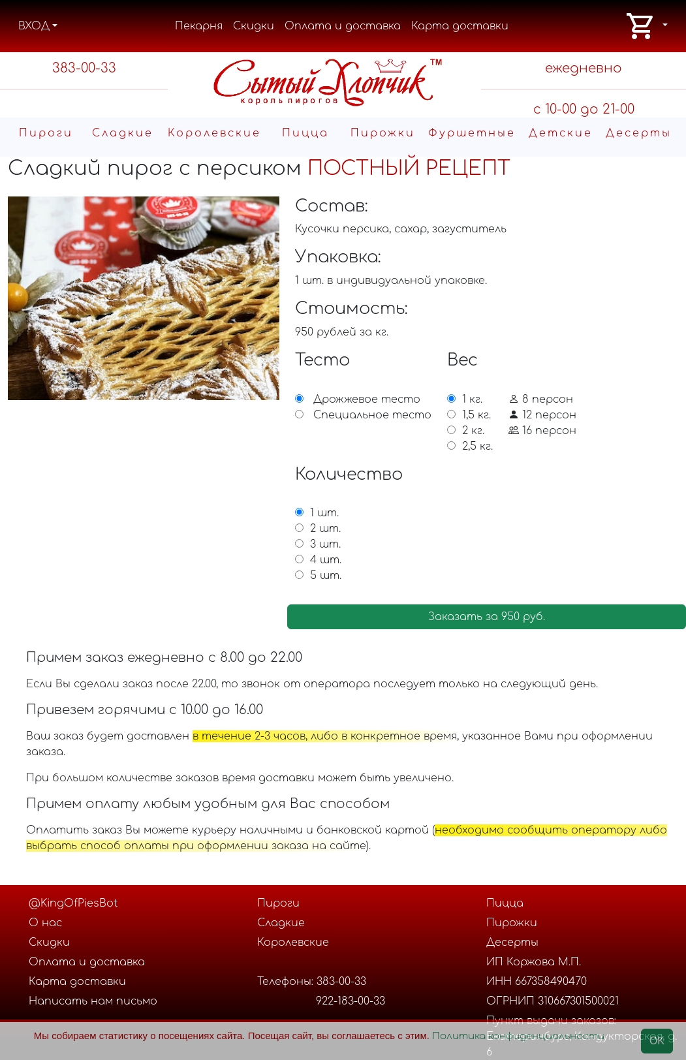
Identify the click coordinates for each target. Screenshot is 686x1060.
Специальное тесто (372, 415)
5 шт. (325, 576)
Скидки (253, 26)
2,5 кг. (477, 446)
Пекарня (199, 26)
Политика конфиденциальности (518, 1036)
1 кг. (472, 399)
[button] (646, 26)
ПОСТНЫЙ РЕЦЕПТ (408, 168)
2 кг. (473, 431)
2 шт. (325, 529)
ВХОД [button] (34, 26)
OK (656, 1040)
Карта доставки (459, 26)
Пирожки (383, 133)
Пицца (305, 133)
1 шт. (324, 513)
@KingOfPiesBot (73, 903)
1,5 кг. (476, 415)
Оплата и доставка (343, 26)
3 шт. (325, 544)
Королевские (214, 133)
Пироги (46, 133)
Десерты (639, 133)
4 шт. (325, 560)
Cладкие (122, 133)
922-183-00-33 (350, 1001)
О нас (45, 923)
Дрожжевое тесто (366, 399)
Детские (561, 133)
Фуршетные (472, 133)
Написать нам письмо (93, 1001)
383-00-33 (84, 68)
